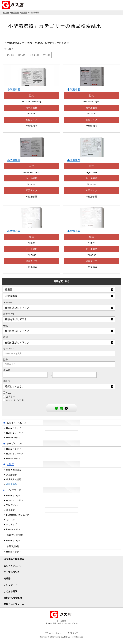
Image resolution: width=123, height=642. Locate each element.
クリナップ (11, 524)
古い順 (46, 55)
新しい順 (34, 55)
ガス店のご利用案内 (14, 559)
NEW (7, 392)
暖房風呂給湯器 (13, 479)
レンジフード (14, 490)
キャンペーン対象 (13, 400)
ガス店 (13, 5)
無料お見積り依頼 (13, 598)
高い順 (21, 55)
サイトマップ (72, 633)
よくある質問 (10, 591)
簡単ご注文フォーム (14, 604)
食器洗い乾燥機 (15, 535)
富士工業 (10, 510)
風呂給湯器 (11, 474)
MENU (118, 5)
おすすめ (9, 396)
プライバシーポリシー (54, 633)
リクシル (10, 519)
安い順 (10, 55)
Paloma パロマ (13, 437)
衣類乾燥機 (13, 546)
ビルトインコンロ (16, 422)
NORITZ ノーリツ (14, 433)
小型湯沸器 (11, 484)
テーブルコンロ (15, 443)
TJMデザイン (12, 505)
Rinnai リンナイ (13, 428)
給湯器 (10, 464)
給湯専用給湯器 (13, 470)
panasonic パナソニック (17, 515)
